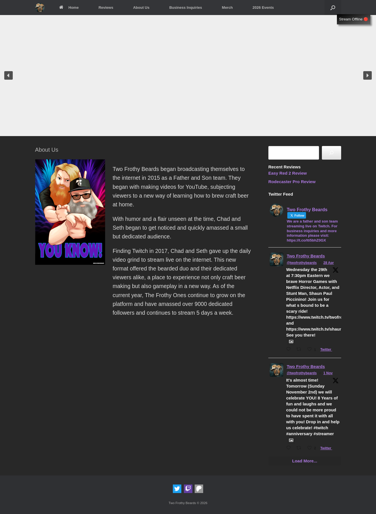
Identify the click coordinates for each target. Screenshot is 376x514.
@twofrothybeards (302, 263)
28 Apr (328, 263)
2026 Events (263, 7)
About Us (141, 7)
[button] (332, 7)
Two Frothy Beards (306, 255)
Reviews (106, 7)
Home (69, 7)
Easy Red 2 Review (287, 173)
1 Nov (328, 373)
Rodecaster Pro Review (292, 181)
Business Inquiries (185, 7)
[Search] (331, 153)
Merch (227, 7)
